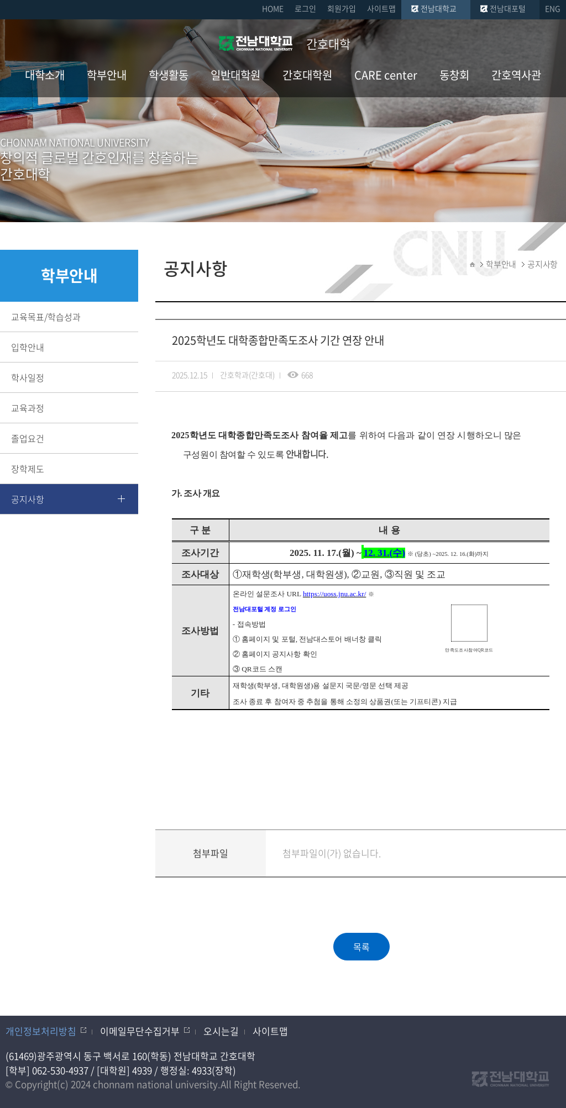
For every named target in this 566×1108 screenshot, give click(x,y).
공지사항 (27, 499)
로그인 (305, 8)
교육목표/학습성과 (46, 316)
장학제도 (27, 468)
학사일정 (27, 377)
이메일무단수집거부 (140, 1031)
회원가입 (341, 8)
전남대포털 (508, 8)
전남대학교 (439, 8)
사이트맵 (381, 8)
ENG (552, 8)
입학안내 (27, 347)
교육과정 (27, 407)
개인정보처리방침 (41, 1031)
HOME (273, 8)
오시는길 (221, 1031)
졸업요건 (27, 438)
